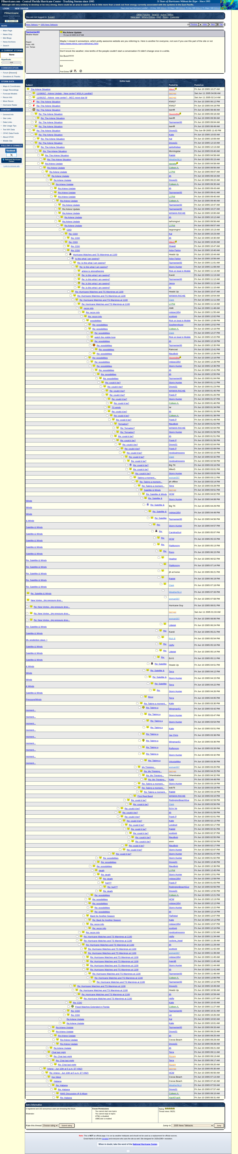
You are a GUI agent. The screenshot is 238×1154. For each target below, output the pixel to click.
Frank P (173, 395)
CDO (69, 230)
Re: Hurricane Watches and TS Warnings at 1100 (99, 292)
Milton (163, 8)
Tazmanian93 (33, 32)
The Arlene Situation (40, 89)
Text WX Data (9, 129)
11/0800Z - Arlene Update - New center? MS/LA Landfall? (65, 93)
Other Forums (143, 14)
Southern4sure (176, 324)
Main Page (7, 30)
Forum (6, 73)
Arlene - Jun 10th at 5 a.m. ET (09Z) (64, 1069)
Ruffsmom (174, 748)
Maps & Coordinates (11, 86)
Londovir (173, 825)
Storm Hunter (175, 267)
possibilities (95, 320)
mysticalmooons (177, 452)
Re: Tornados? (127, 428)
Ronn (171, 552)
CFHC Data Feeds (11, 133)
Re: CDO (73, 234)
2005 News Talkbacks (49, 25)
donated (105, 1139)
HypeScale (6, 59)
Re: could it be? (113, 382)
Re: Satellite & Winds (156, 494)
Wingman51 (175, 708)
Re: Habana (62, 1085)
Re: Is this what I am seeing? (91, 263)
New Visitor (21, 8)
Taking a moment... (147, 477)
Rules (165, 17)
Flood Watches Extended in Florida (92, 1007)
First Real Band (145, 796)
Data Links (7, 122)
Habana (57, 1081)
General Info (8, 114)
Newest (13, 73)
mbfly (171, 645)
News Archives (9, 42)
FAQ (159, 17)
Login (6, 8)
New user (135, 17)
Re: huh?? (112, 887)
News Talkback (32, 25)
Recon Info (7, 97)
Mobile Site (8, 141)
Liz (170, 1015)
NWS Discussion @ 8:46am (73, 1093)
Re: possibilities (100, 325)
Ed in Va (173, 808)
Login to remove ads (11, 166)
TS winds (116, 407)
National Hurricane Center (145, 1144)
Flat (219, 24)
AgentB (172, 961)
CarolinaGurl (175, 532)
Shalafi (172, 246)
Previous (193, 24)
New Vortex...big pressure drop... (47, 600)
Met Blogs (7, 38)
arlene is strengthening (93, 271)
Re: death (106, 874)
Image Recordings (11, 90)
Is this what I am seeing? (87, 258)
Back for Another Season (102, 916)
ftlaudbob (173, 353)
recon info (89, 308)
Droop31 (173, 130)
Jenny (172, 283)
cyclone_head (175, 940)
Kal (170, 138)
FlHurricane (11, 13)
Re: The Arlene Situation (48, 101)
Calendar (174, 17)
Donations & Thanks (11, 76)
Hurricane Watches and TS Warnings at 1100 (95, 254)
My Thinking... (149, 767)
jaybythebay (175, 147)
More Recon (8, 101)
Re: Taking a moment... (151, 482)
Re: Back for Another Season (106, 920)
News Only (7, 34)
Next (212, 24)
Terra (171, 486)
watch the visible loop (105, 337)
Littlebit (172, 625)
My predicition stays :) (36, 640)
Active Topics (167, 14)
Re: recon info (93, 312)
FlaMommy (174, 545)
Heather (173, 559)
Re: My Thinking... (153, 771)
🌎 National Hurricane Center (11, 160)
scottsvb (173, 316)
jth (170, 176)
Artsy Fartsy (175, 250)
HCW (171, 494)
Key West (56, 1077)
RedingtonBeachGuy (179, 800)
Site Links (7, 118)
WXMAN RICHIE (177, 213)
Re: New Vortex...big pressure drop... (52, 607)
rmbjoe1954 (174, 312)
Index (203, 24)
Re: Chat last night (63, 1056)
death (101, 870)
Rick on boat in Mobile (180, 271)
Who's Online (148, 17)
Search (6, 45)
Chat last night (59, 1052)
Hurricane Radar (10, 105)
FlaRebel (173, 916)
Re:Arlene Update (54, 163)
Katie (171, 134)
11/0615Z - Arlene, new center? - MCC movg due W (62, 97)
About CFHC (8, 137)
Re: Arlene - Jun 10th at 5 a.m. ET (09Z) (69, 1073)
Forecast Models (10, 94)
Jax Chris (173, 735)
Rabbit (172, 155)
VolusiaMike (175, 761)
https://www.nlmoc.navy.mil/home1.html (79, 43)
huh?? (108, 883)
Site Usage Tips (10, 126)
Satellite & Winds (152, 490)
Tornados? (123, 424)
